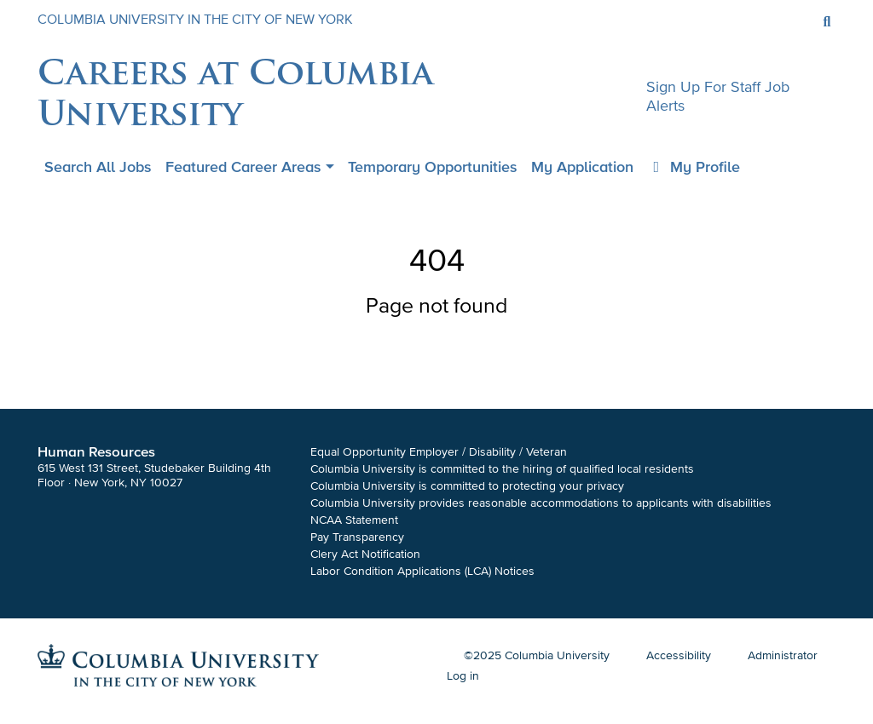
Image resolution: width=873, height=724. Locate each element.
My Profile (694, 167)
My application (582, 167)
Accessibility (678, 655)
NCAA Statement (354, 520)
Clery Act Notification (365, 554)
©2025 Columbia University (537, 655)
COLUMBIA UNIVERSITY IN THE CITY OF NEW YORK (195, 19)
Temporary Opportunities (432, 167)
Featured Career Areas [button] (243, 167)
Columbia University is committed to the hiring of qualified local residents (502, 469)
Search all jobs (98, 167)
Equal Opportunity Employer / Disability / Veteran (438, 452)
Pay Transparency (357, 537)
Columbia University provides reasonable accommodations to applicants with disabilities (541, 503)
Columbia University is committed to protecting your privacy (467, 486)
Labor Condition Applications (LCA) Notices (422, 571)
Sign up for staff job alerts (717, 96)
